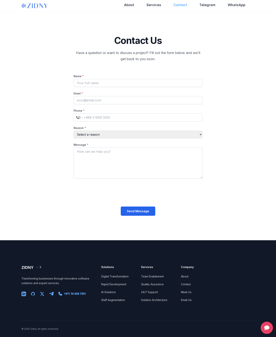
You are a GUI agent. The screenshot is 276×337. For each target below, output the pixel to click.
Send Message (138, 211)
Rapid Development (113, 284)
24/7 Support (149, 292)
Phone (79, 110)
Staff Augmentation (113, 300)
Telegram (207, 5)
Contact (180, 5)
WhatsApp (236, 5)
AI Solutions (108, 292)
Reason (80, 128)
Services (153, 5)
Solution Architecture (154, 300)
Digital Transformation (115, 276)
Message (81, 144)
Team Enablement (152, 276)
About (129, 5)
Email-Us (186, 300)
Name (79, 76)
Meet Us (186, 292)
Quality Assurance (152, 284)
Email (78, 93)
